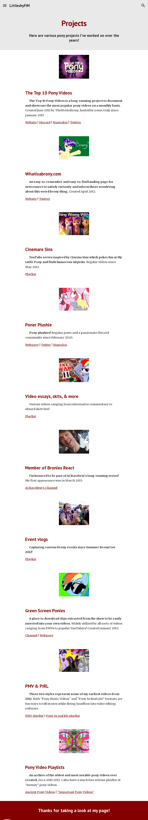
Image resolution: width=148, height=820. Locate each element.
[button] (5, 5)
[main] (74, 23)
